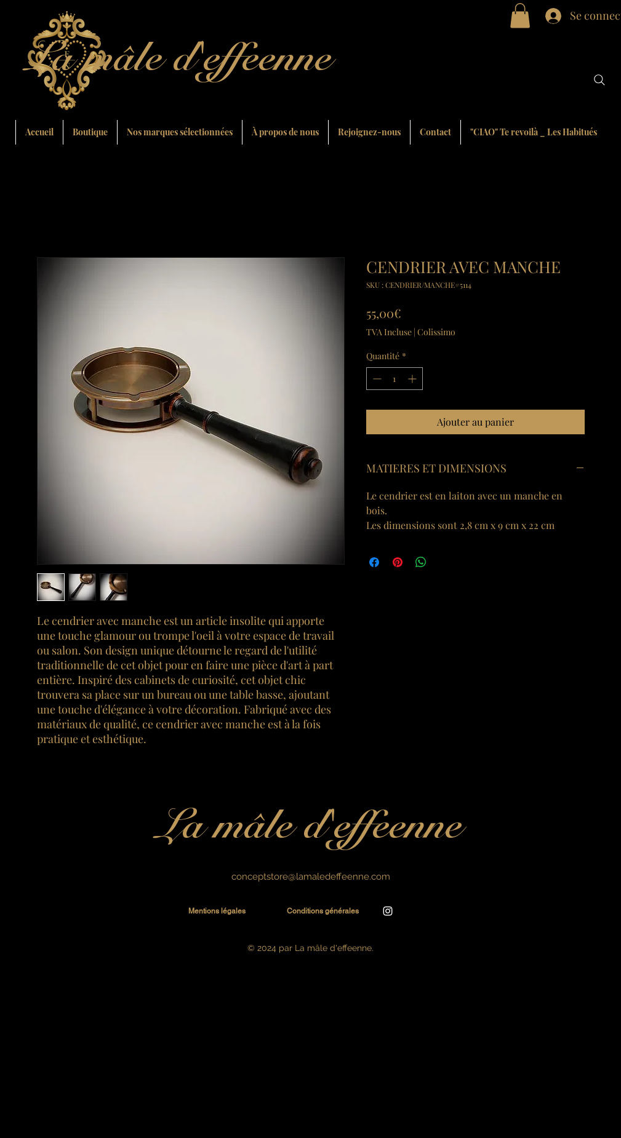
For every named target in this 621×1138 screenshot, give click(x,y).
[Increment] (413, 378)
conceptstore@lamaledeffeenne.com (310, 876)
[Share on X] (444, 562)
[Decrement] (375, 378)
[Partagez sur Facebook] (374, 562)
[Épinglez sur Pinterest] (397, 562)
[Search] (599, 80)
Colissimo (436, 332)
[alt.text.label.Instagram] (388, 911)
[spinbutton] (394, 378)
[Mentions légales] (217, 911)
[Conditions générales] (323, 911)
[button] (520, 15)
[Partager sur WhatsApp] (421, 562)
